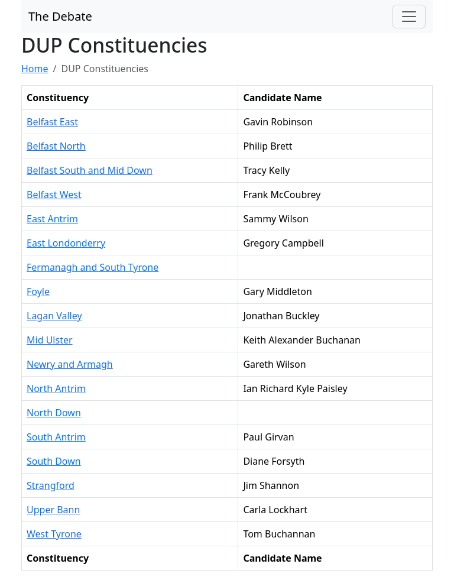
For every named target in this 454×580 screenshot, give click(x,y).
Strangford (50, 485)
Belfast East (52, 121)
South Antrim (56, 436)
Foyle (38, 291)
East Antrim (52, 218)
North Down (54, 412)
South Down (54, 461)
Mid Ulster (50, 339)
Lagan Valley (54, 315)
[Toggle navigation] (409, 16)
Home (34, 68)
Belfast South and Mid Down (90, 170)
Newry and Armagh (70, 364)
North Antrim (56, 388)
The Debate (60, 16)
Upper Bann (53, 509)
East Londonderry (66, 243)
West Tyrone (54, 533)
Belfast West (54, 194)
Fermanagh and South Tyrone (92, 267)
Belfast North (56, 146)
